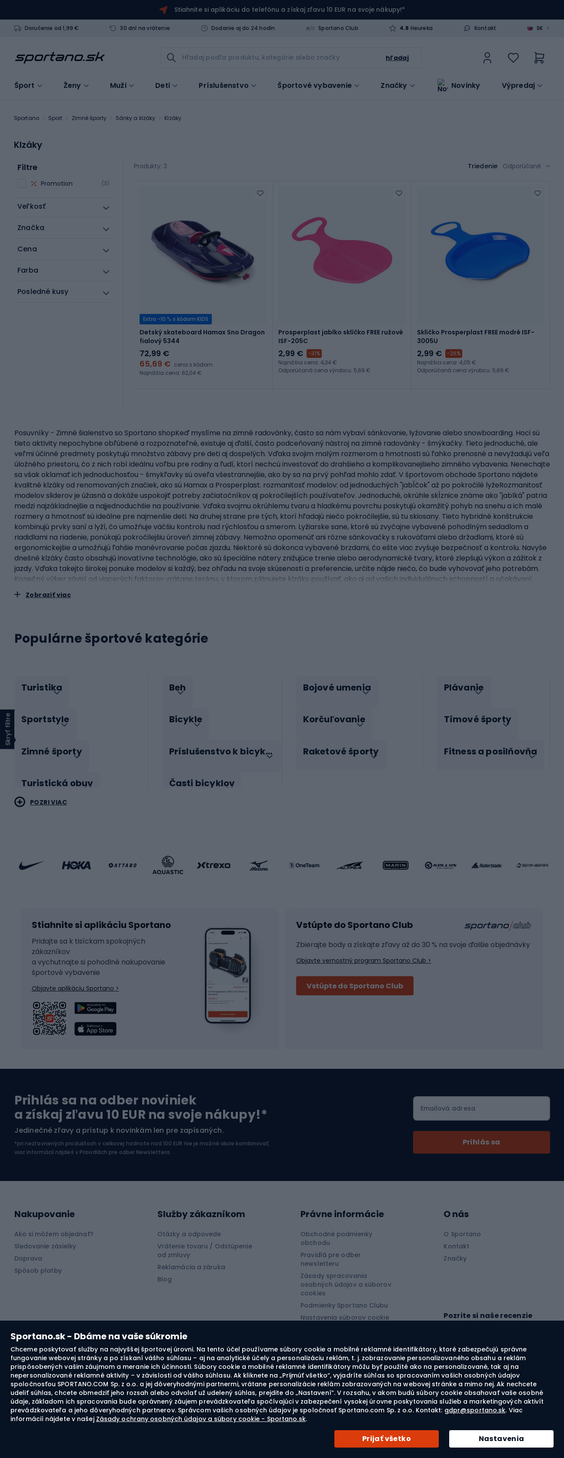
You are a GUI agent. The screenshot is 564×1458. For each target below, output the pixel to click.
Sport (55, 118)
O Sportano (462, 1221)
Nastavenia (501, 1439)
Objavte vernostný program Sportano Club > (363, 948)
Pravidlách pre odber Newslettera (125, 1139)
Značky (393, 84)
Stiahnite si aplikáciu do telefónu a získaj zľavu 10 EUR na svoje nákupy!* (289, 9)
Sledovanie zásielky (45, 1233)
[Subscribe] (481, 1129)
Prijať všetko (386, 1439)
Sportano (26, 118)
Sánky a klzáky (135, 118)
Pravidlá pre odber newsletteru (330, 1246)
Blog (164, 1266)
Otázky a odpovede (189, 1221)
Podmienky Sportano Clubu (344, 1292)
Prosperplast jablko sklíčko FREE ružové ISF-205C (340, 336)
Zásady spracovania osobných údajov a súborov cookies (345, 1272)
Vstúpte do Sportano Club (355, 973)
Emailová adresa (448, 1095)
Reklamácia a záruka (191, 1254)
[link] (487, 58)
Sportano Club (338, 28)
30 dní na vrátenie (145, 28)
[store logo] (60, 57)
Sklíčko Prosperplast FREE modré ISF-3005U (475, 336)
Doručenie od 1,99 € (52, 28)
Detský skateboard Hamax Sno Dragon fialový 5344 (202, 336)
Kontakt (485, 28)
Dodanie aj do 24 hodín (243, 28)
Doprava (28, 1245)
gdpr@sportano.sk (475, 1410)
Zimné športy (89, 118)
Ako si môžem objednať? (53, 1221)
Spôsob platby (38, 1258)
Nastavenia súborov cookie (344, 1305)
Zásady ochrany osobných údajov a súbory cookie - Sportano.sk (201, 1419)
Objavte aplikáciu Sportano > (75, 975)
